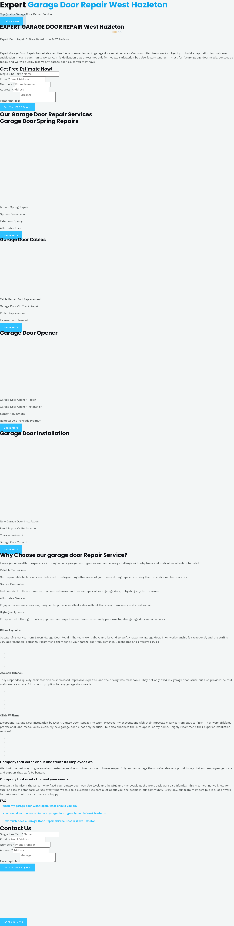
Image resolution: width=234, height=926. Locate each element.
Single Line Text (11, 73)
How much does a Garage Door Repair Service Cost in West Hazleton (48, 821)
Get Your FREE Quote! (17, 107)
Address (6, 89)
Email (5, 79)
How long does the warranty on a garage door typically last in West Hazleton (54, 813)
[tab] (117, 806)
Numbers (7, 84)
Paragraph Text (10, 101)
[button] (11, 21)
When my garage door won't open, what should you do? (39, 805)
